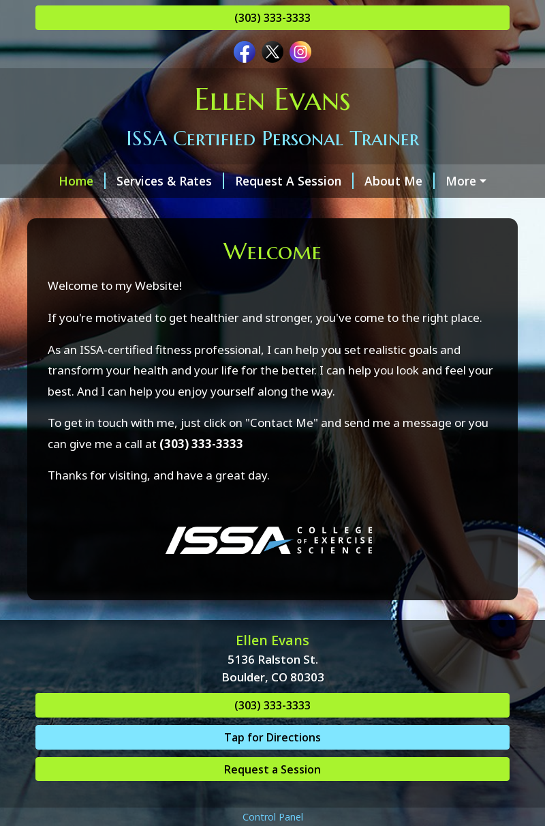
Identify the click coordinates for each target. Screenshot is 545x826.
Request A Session (282, 181)
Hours (457, 181)
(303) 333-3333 (272, 17)
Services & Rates (158, 181)
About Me (387, 181)
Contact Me (80, 210)
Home (69, 181)
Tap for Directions (272, 765)
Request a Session (272, 798)
